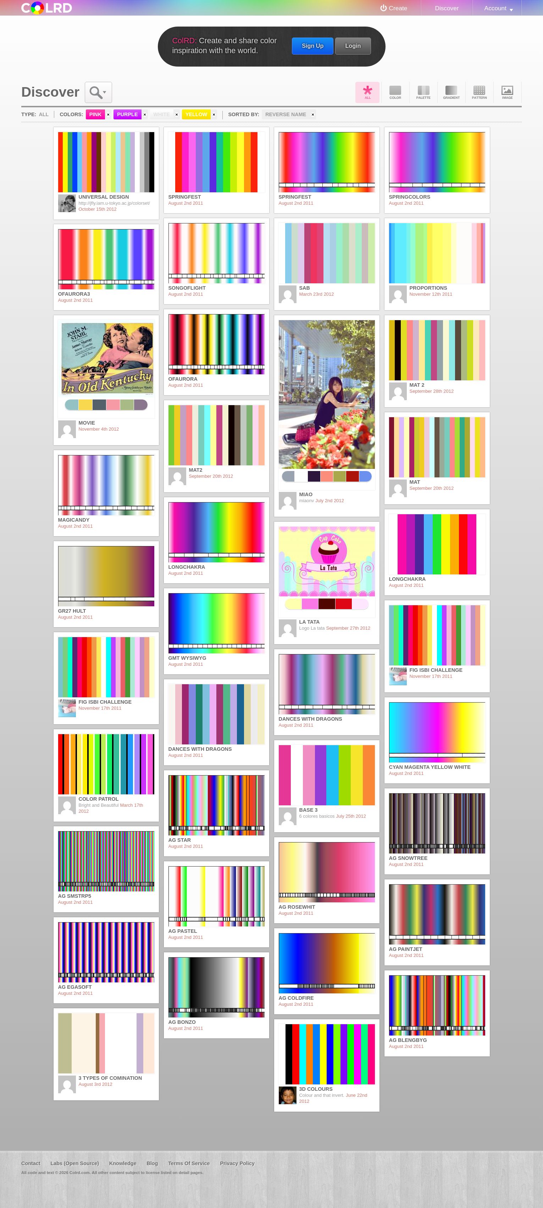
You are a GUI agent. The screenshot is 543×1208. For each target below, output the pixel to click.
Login (353, 45)
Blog (152, 1163)
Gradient (451, 92)
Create (398, 8)
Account (495, 8)
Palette (423, 92)
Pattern (479, 92)
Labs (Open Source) (74, 1163)
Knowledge (123, 1163)
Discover (447, 8)
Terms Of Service (189, 1163)
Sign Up (312, 45)
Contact (30, 1163)
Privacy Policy (237, 1163)
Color (395, 92)
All (367, 92)
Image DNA (507, 92)
